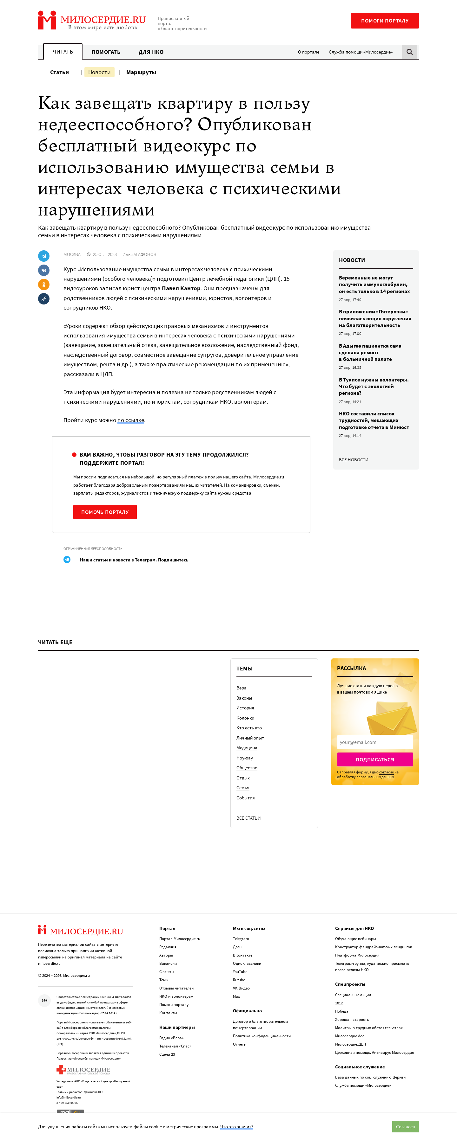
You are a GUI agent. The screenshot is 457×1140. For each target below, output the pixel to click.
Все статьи (248, 818)
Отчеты (240, 1044)
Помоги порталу (385, 20)
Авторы (166, 955)
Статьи (59, 72)
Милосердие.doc (349, 1036)
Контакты (168, 1012)
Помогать (106, 51)
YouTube (240, 971)
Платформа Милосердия (357, 955)
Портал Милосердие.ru (179, 938)
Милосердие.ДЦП (350, 1044)
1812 (339, 1003)
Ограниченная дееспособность (93, 548)
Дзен (237, 947)
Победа (341, 1011)
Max (236, 996)
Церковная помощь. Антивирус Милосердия (374, 1052)
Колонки (245, 718)
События (245, 798)
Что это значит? (236, 1127)
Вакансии (168, 963)
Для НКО (151, 51)
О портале (308, 52)
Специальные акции (353, 994)
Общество (246, 768)
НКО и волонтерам (176, 996)
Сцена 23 (167, 1054)
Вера (241, 688)
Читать (63, 51)
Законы (244, 698)
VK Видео (241, 988)
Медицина (246, 748)
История (245, 708)
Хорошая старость (352, 1019)
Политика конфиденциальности (262, 1036)
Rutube (239, 980)
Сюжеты (166, 971)
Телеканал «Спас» (175, 1046)
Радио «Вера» (171, 1038)
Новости (99, 72)
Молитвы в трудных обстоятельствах (369, 1027)
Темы (164, 980)
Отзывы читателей (176, 988)
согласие (386, 772)
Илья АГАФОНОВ (139, 254)
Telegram (241, 938)
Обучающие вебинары (355, 938)
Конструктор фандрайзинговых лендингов (373, 947)
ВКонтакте (242, 955)
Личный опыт (250, 738)
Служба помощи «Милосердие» (361, 52)
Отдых (243, 778)
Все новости (353, 460)
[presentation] (375, 742)
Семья (242, 788)
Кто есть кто (249, 728)
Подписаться (375, 759)
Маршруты (141, 72)
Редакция (167, 947)
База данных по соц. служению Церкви (370, 1077)
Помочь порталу (105, 512)
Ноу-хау (244, 758)
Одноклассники (247, 963)
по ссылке (130, 420)
